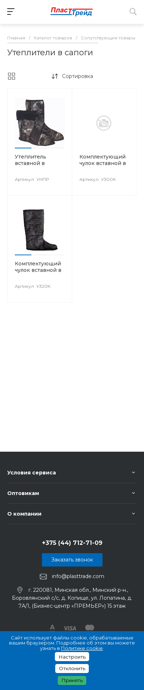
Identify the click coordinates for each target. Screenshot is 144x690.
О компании (24, 514)
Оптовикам (23, 493)
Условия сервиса (31, 472)
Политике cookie (82, 648)
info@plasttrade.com (78, 576)
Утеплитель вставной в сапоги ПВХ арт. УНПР (36, 166)
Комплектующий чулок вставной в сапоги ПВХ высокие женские (39, 273)
